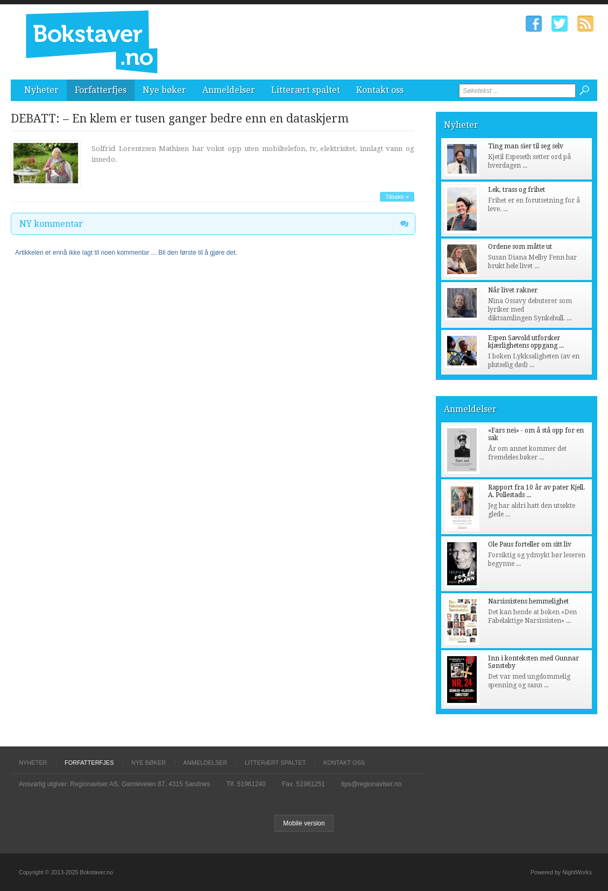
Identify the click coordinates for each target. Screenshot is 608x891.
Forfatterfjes (100, 90)
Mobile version (303, 823)
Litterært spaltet (305, 90)
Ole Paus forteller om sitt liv (529, 544)
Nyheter (41, 90)
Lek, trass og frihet (516, 189)
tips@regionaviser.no (371, 784)
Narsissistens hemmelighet (528, 601)
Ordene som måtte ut (520, 246)
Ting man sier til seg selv (525, 146)
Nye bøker (164, 90)
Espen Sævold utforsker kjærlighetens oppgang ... (526, 341)
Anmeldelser (228, 90)
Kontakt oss (380, 90)
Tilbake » (397, 196)
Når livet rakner (513, 290)
